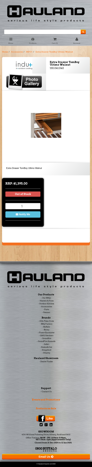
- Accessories (46, 307)
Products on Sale (46, 408)
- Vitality (46, 353)
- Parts (46, 309)
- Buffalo (46, 327)
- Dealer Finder (46, 362)
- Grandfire (46, 338)
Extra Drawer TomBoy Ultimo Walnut (54, 52)
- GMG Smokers (46, 335)
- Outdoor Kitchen (46, 304)
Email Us (46, 456)
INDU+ (29, 52)
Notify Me (23, 214)
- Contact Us (46, 392)
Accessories (17, 52)
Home (5, 52)
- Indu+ (46, 344)
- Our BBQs (46, 298)
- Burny (46, 330)
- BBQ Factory (46, 324)
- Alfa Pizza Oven (46, 321)
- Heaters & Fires (46, 301)
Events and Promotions (46, 399)
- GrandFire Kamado (46, 341)
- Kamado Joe (46, 347)
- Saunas (46, 312)
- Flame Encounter (46, 333)
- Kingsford (46, 350)
